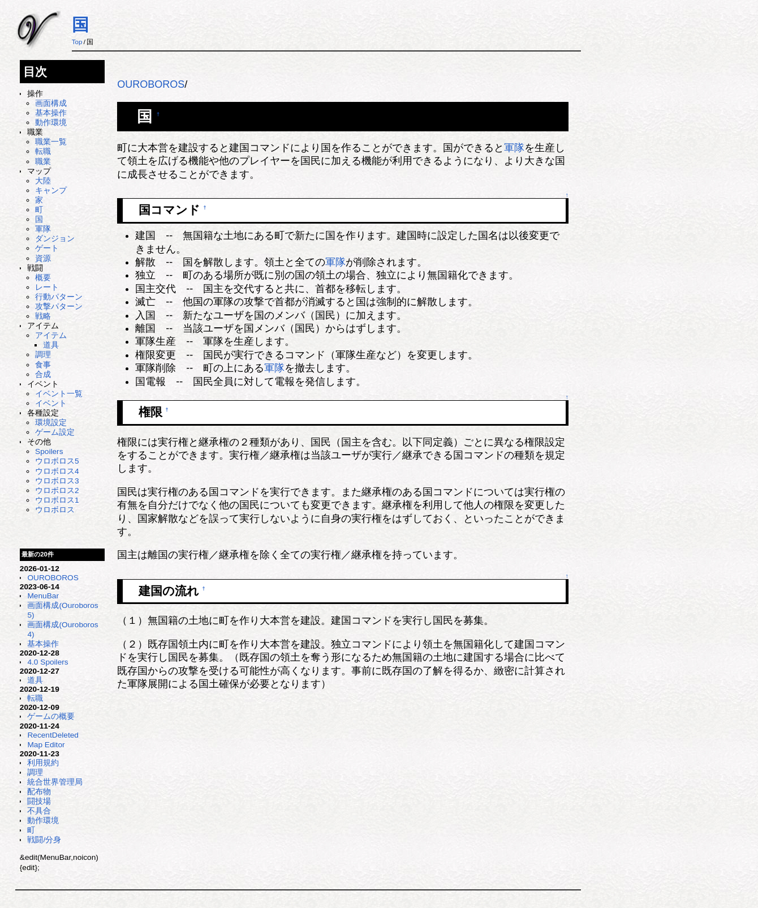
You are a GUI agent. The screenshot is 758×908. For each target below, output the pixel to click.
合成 (43, 374)
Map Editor (45, 744)
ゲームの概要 (51, 716)
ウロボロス (55, 510)
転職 (43, 151)
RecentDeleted (52, 735)
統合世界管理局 (55, 782)
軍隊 (43, 229)
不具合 (39, 811)
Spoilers (49, 451)
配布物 (39, 791)
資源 (43, 258)
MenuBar (42, 596)
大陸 (43, 181)
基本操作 (51, 113)
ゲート (47, 248)
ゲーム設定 (55, 432)
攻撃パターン (59, 306)
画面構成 (51, 103)
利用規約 (43, 763)
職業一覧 (51, 142)
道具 (51, 345)
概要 (43, 277)
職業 (43, 161)
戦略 (43, 316)
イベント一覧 (59, 393)
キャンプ (51, 190)
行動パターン (59, 297)
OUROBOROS (52, 577)
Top (77, 41)
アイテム (51, 335)
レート (47, 287)
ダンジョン (55, 238)
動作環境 (51, 122)
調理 (43, 354)
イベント (51, 403)
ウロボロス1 (57, 500)
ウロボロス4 (57, 471)
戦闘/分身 (44, 840)
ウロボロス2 (57, 490)
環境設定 (51, 422)
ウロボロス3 (57, 481)
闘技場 (39, 801)
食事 (43, 365)
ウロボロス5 (57, 461)
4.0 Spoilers (47, 662)
